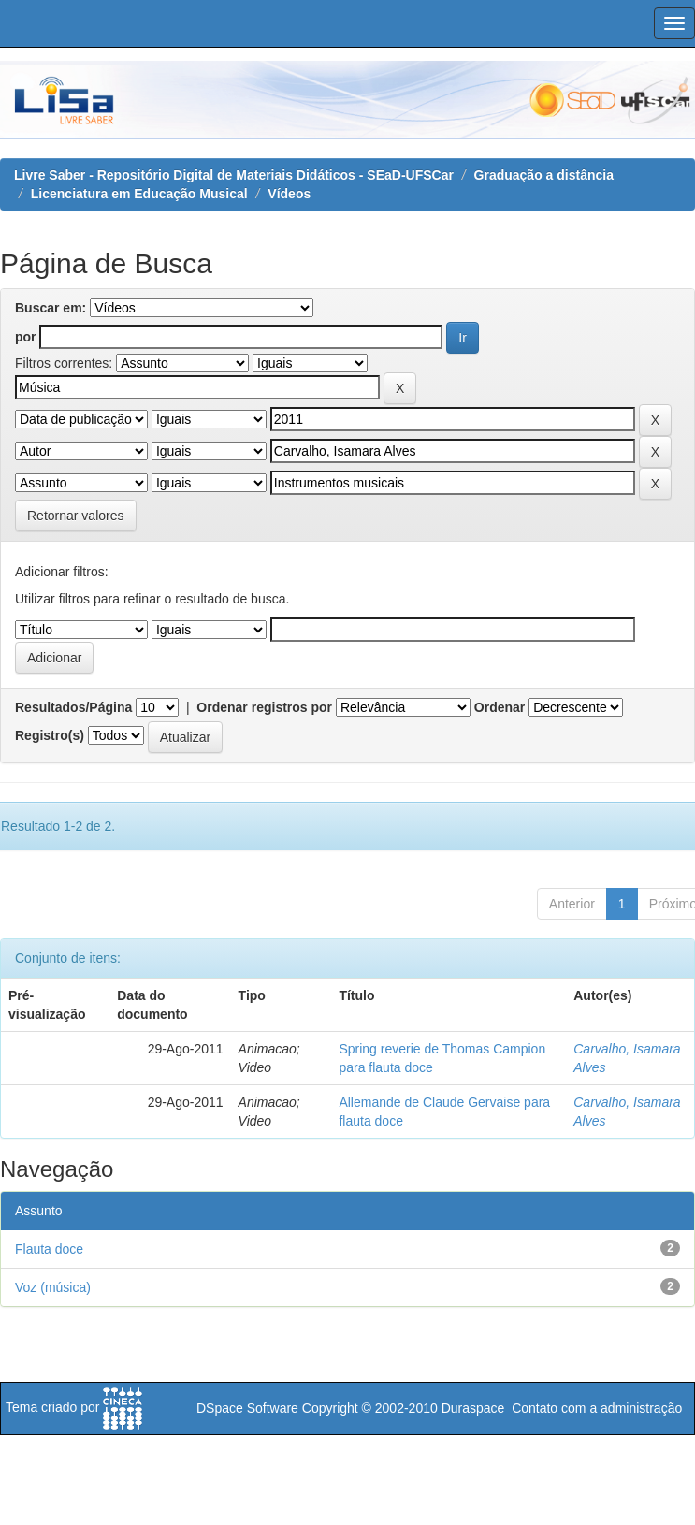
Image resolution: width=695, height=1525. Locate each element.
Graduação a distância (544, 174)
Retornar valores (75, 515)
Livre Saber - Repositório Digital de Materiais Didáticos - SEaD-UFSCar (234, 174)
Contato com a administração (597, 1408)
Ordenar (499, 707)
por (25, 336)
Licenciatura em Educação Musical (139, 193)
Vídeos (289, 193)
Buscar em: (50, 307)
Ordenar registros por (264, 707)
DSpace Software (247, 1408)
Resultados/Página (73, 707)
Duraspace (473, 1408)
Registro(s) (49, 735)
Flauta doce (49, 1249)
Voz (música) (53, 1287)
